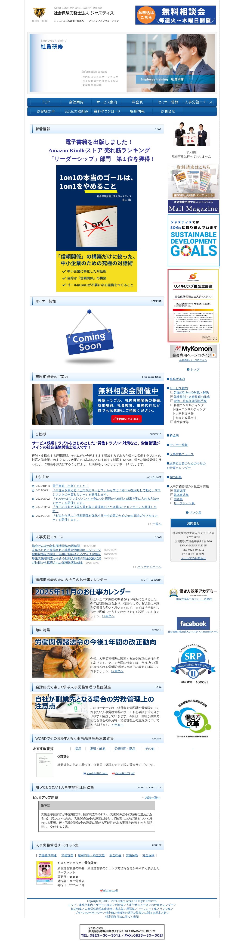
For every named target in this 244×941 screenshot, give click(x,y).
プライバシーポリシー (89, 912)
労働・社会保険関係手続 (190, 401)
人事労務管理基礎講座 (98, 908)
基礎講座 (180, 490)
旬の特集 (176, 477)
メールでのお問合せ (193, 558)
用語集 (178, 499)
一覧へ (156, 524)
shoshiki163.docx (95, 773)
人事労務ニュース (182, 454)
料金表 (174, 435)
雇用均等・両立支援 (91, 855)
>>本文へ (108, 616)
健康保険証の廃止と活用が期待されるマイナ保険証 (66, 554)
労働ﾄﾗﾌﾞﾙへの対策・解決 (191, 392)
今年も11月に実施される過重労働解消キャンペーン (66, 550)
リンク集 (195, 512)
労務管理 (67, 855)
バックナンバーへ (149, 567)
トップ (194, 369)
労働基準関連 (48, 855)
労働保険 (132, 855)
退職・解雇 (97, 748)
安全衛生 (115, 855)
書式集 (119, 908)
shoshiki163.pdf (122, 773)
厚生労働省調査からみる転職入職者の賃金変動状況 (66, 558)
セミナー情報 (179, 445)
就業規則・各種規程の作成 (192, 397)
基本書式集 (181, 495)
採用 (78, 748)
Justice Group (125, 901)
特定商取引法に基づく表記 (122, 916)
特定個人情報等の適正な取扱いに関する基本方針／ (137, 912)
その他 (149, 748)
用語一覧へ (152, 797)
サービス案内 (179, 388)
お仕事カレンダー (162, 905)
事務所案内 (177, 379)
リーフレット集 (184, 503)
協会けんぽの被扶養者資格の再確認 (56, 546)
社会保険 (148, 855)
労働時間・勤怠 (124, 748)
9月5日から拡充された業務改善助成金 (57, 562)
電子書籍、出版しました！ (71, 486)
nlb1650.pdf (108, 890)
